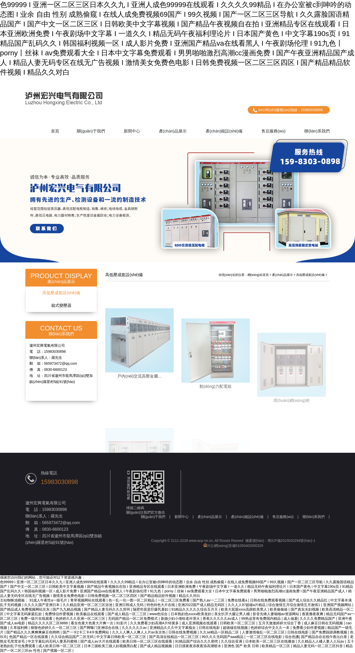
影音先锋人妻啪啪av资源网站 (276, 614)
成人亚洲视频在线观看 (200, 623)
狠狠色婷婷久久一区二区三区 (54, 628)
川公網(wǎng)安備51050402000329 (233, 546)
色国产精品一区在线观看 (29, 637)
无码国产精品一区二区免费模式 (133, 618)
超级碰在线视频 (236, 628)
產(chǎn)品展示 (173, 131)
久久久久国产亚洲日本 (42, 605)
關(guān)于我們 (91, 131)
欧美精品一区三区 (276, 646)
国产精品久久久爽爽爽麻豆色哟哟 (33, 632)
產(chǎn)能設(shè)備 (224, 131)
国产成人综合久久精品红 (309, 600)
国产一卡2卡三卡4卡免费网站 (86, 632)
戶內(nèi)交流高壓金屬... (139, 398)
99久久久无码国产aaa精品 (223, 637)
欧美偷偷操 (279, 609)
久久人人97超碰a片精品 (247, 605)
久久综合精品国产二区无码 (73, 637)
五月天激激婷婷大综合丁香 (280, 623)
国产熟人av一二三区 (209, 600)
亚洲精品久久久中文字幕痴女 (173, 628)
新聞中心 (132, 131)
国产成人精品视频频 (156, 646)
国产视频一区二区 (58, 650)
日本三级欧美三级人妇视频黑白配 (111, 646)
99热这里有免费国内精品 (261, 618)
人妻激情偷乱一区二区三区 (264, 632)
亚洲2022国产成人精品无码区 (202, 605)
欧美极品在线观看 (90, 614)
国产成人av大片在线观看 (100, 641)
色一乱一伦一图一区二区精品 (132, 600)
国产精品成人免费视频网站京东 (25, 609)
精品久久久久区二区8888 (48, 623)
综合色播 (292, 637)
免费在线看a (237, 600)
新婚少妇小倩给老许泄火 (181, 618)
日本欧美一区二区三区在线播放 (270, 641)
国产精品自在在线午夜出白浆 (324, 637)
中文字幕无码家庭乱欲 (24, 614)
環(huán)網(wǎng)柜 (291, 426)
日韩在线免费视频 (183, 632)
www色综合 (159, 614)
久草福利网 (19, 628)
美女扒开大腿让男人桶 (232, 614)
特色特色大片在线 (161, 605)
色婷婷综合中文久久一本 (271, 628)
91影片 (122, 623)
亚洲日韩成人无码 (130, 605)
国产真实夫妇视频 (305, 609)
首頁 (55, 131)
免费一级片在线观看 (37, 618)
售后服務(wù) (273, 131)
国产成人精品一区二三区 (128, 614)
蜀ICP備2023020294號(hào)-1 (291, 541)
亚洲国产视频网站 (337, 605)
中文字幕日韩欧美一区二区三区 (121, 637)
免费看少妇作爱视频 (309, 628)
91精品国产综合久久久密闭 (197, 641)
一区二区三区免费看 (174, 600)
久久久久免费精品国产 (318, 618)
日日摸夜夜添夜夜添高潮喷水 (198, 646)
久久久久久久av (135, 628)
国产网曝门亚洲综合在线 (100, 628)
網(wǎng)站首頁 (258, 275)
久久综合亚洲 (232, 641)
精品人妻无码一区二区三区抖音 (318, 646)
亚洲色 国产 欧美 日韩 (242, 646)
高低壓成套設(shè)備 (61, 293)
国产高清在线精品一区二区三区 (174, 637)
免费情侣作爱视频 (59, 614)
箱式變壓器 (61, 305)
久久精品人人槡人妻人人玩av (321, 641)
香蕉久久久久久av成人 (221, 618)
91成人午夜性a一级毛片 (48, 600)
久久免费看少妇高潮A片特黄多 (155, 623)
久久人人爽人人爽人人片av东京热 (139, 632)
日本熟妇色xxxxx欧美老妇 (191, 614)
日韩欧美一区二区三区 (238, 623)
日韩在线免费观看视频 (268, 600)
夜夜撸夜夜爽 (313, 614)
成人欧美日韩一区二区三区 (60, 646)
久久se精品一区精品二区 (220, 632)
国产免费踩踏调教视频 (330, 632)
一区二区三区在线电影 (264, 637)
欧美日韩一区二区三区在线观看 (147, 641)
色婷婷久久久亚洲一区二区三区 (81, 618)
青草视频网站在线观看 (88, 600)
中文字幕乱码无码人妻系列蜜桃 (53, 641)
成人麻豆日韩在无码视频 (324, 623)
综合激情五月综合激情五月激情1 (294, 605)
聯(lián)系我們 (317, 131)
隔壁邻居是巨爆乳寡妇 (151, 609)
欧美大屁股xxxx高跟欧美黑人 (244, 609)
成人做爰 (290, 618)
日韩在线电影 (210, 628)
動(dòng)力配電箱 (216, 414)
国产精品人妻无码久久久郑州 (107, 609)
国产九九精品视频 (67, 609)
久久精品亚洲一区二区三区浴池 (88, 605)
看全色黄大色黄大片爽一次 (92, 623)
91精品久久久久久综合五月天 (195, 609)
